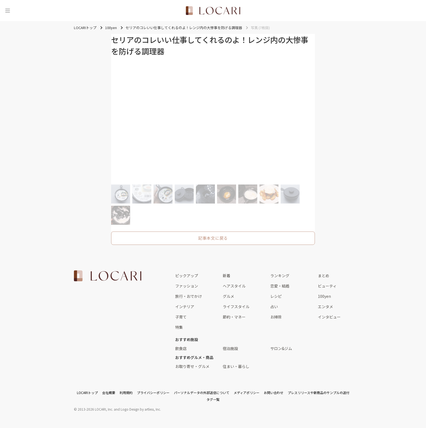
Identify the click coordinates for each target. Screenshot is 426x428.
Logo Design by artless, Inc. (141, 409)
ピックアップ (186, 275)
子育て (181, 317)
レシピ (276, 296)
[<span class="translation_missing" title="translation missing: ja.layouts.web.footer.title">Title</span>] (107, 275)
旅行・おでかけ (188, 296)
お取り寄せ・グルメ (192, 366)
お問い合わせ (273, 392)
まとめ (323, 275)
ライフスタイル (236, 306)
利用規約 (126, 392)
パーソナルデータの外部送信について (201, 392)
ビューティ (327, 286)
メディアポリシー (246, 392)
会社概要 (108, 392)
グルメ (228, 296)
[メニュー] (7, 10)
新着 (226, 275)
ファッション (186, 286)
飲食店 (181, 348)
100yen (324, 296)
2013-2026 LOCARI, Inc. (95, 409)
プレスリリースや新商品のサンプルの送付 (318, 392)
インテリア (184, 306)
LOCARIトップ (87, 392)
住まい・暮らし (236, 366)
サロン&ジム (281, 348)
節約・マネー (234, 317)
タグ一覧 (213, 399)
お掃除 (276, 317)
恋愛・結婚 (279, 286)
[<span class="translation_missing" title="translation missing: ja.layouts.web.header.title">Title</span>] (213, 10)
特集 (179, 327)
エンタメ (325, 306)
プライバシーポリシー (153, 392)
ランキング (279, 275)
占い (274, 306)
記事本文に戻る (213, 238)
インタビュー (329, 317)
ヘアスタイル (234, 286)
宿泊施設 (230, 348)
